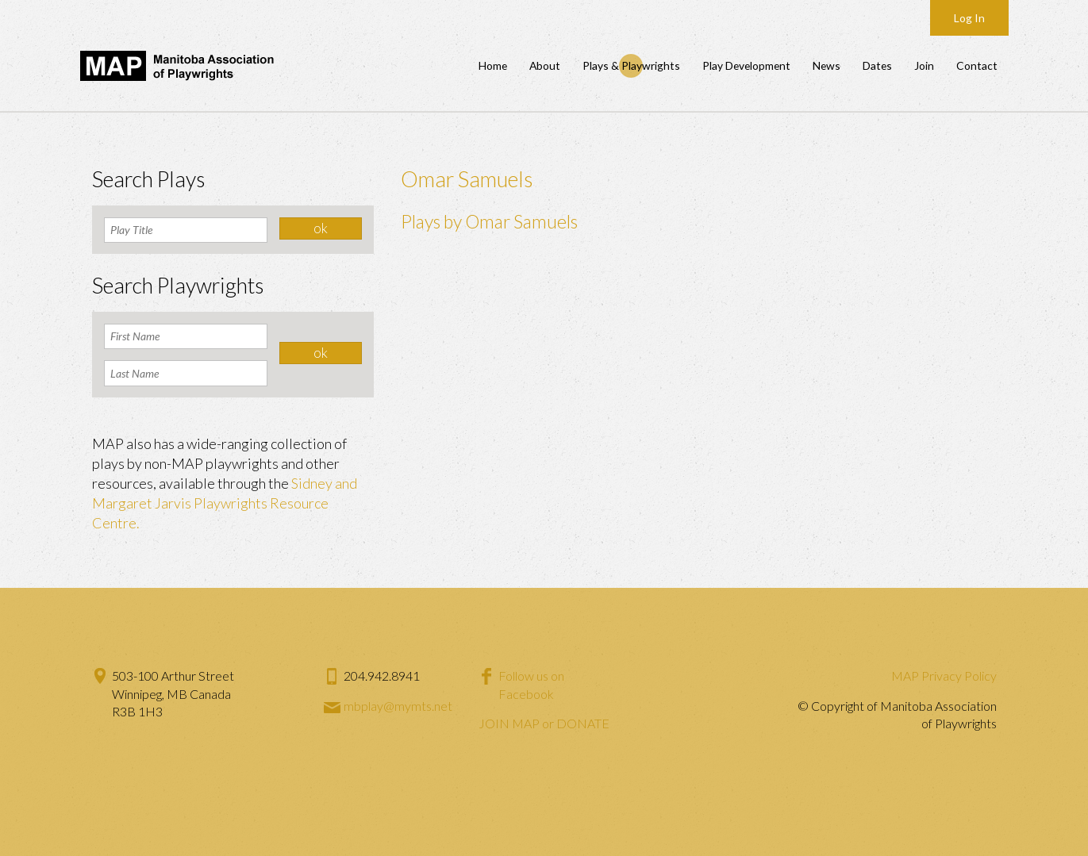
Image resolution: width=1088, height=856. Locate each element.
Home (493, 65)
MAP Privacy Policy (944, 675)
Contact (977, 65)
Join (924, 65)
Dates (877, 65)
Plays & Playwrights (631, 65)
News (826, 65)
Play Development (746, 65)
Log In (969, 18)
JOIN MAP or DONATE (544, 723)
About (544, 65)
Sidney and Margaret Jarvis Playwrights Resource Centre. (224, 503)
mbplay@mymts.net (398, 705)
